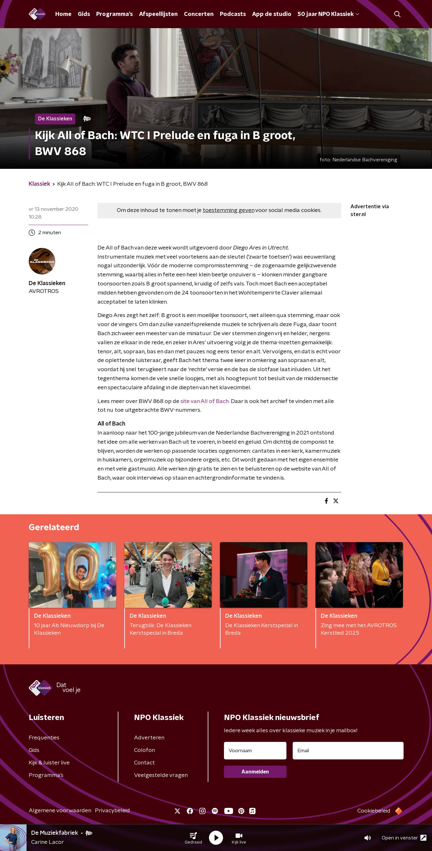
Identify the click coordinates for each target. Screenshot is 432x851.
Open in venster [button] (404, 838)
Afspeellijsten (158, 14)
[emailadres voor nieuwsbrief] (348, 750)
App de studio (271, 14)
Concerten (199, 14)
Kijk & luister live (49, 763)
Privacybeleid (112, 810)
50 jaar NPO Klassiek (328, 14)
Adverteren (149, 738)
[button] (193, 838)
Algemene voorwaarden (60, 810)
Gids (84, 14)
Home (63, 14)
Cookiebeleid (373, 811)
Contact (144, 763)
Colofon (144, 750)
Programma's (114, 14)
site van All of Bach (205, 401)
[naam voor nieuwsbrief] (255, 750)
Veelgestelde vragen (161, 775)
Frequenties (44, 738)
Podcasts (233, 14)
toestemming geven (228, 210)
